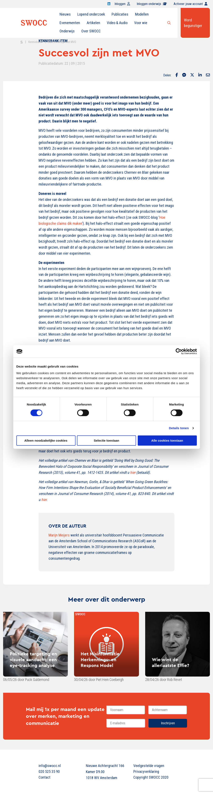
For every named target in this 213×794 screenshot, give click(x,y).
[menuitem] (65, 14)
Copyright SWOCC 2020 (150, 777)
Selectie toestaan (106, 440)
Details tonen (179, 428)
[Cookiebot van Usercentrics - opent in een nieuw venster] (179, 351)
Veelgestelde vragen (148, 765)
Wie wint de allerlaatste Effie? (170, 662)
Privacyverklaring (146, 771)
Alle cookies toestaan (167, 440)
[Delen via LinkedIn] (200, 75)
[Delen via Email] (208, 75)
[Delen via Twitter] (192, 75)
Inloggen (122, 4)
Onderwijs (67, 31)
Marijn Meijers (59, 535)
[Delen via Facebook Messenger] (184, 75)
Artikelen (93, 23)
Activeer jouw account (190, 4)
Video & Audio (117, 23)
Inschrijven (168, 723)
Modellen (142, 14)
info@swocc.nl (50, 765)
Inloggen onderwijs (152, 4)
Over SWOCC (91, 31)
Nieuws (65, 14)
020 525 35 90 (49, 771)
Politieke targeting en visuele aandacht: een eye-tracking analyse (33, 659)
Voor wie (140, 23)
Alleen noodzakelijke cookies (45, 440)
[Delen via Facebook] (176, 75)
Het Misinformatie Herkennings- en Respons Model (100, 659)
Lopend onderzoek (91, 14)
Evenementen (70, 23)
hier (43, 499)
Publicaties (120, 14)
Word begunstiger (193, 23)
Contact (44, 777)
